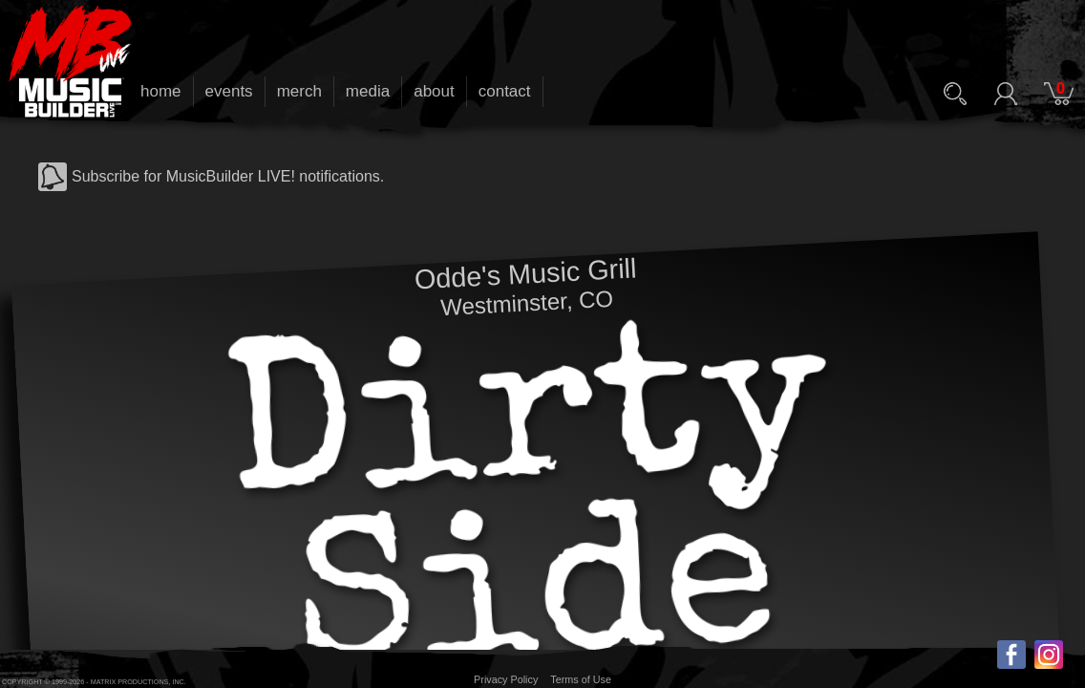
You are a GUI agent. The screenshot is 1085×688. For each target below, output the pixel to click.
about (434, 91)
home (160, 91)
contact (505, 91)
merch (299, 91)
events (229, 91)
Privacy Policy (506, 679)
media (368, 91)
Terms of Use (580, 679)
